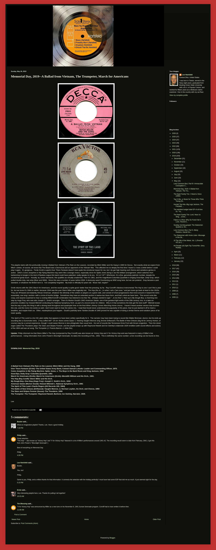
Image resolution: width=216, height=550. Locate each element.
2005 (174, 297)
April (176, 252)
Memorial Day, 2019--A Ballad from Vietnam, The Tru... (186, 190)
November (178, 162)
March (176, 255)
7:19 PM (20, 428)
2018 (174, 265)
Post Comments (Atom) (29, 523)
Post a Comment (20, 515)
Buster (19, 422)
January (177, 261)
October (177, 165)
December (178, 158)
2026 (174, 133)
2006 (174, 294)
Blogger (112, 538)
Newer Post (16, 519)
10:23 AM (20, 496)
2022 (174, 146)
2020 (174, 153)
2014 (174, 278)
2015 (174, 275)
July (175, 174)
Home (86, 519)
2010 (174, 288)
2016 (174, 272)
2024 (174, 140)
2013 (174, 281)
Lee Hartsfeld (22, 463)
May (176, 181)
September (178, 168)
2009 (174, 291)
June (176, 178)
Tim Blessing (22, 504)
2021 (174, 149)
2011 (174, 284)
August (177, 171)
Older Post (157, 519)
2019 (174, 156)
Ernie (19, 490)
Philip (19, 435)
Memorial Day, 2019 (31, 348)
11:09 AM (20, 510)
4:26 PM (20, 455)
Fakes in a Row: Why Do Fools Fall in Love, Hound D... (187, 221)
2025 (174, 137)
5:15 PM (20, 483)
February (177, 258)
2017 (174, 268)
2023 (174, 143)
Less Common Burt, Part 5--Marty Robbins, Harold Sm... (186, 231)
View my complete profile (179, 95)
